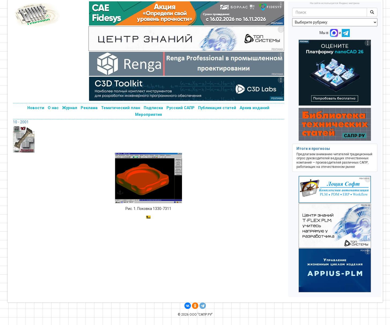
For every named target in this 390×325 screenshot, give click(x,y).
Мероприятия (148, 114)
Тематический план (120, 107)
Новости (35, 107)
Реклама (89, 107)
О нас (53, 107)
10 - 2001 (21, 122)
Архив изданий (254, 107)
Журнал (69, 107)
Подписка (153, 107)
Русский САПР (180, 107)
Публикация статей (217, 107)
